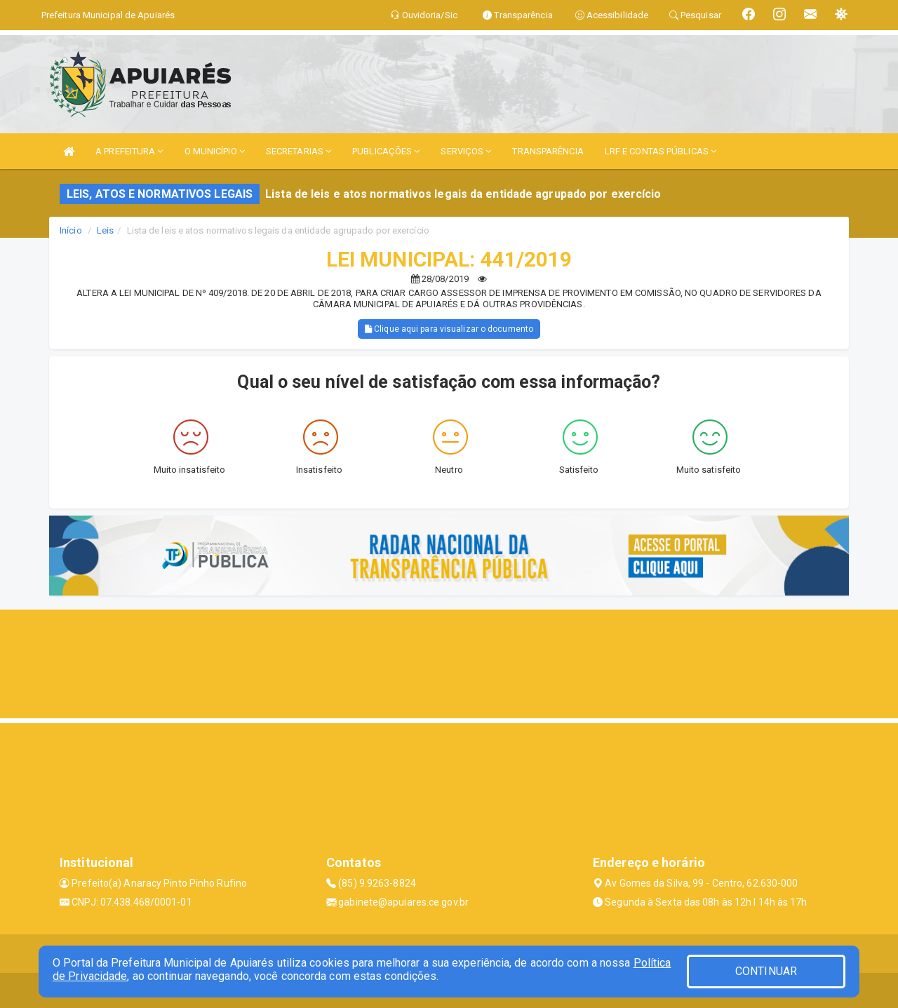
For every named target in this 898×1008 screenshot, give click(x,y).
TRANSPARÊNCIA (547, 151)
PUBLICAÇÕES (386, 151)
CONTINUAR (766, 971)
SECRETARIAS (298, 151)
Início (71, 230)
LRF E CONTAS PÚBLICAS (660, 151)
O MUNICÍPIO (215, 151)
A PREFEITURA (129, 151)
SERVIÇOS (466, 151)
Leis (105, 230)
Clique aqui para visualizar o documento (449, 329)
